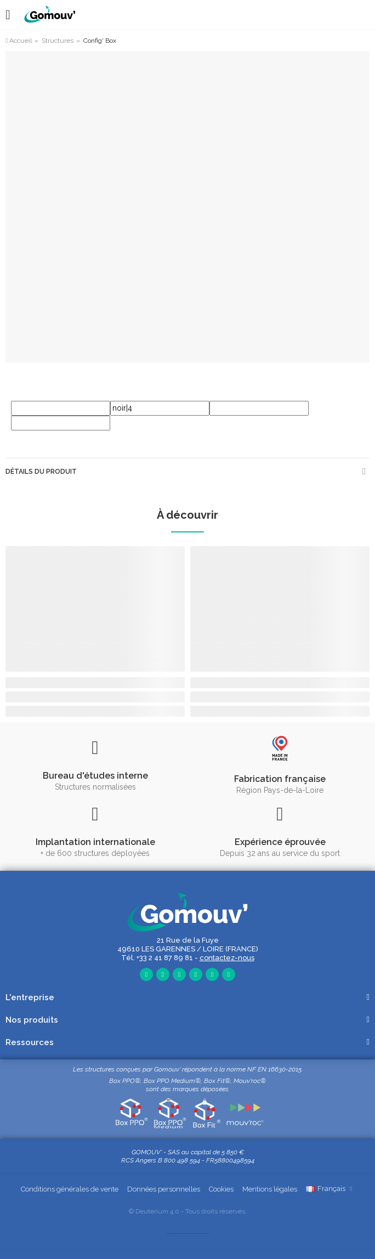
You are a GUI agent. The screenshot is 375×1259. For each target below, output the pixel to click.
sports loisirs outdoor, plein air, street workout (178, 1233)
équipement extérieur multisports (189, 1233)
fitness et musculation (206, 1233)
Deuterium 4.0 (157, 1211)
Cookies (221, 1189)
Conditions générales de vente (69, 1189)
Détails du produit (41, 471)
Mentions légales (269, 1189)
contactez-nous (227, 958)
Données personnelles (163, 1189)
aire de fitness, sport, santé (169, 1233)
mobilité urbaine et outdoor (198, 1233)
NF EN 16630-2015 (274, 1069)
